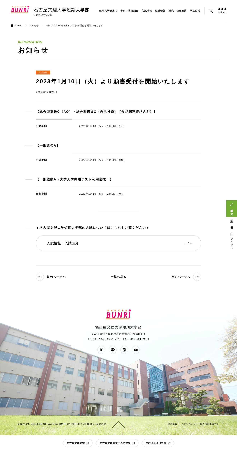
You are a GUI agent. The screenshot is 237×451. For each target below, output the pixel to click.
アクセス (231, 242)
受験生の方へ (231, 210)
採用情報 (172, 424)
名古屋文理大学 (76, 443)
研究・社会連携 (178, 10)
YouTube (136, 350)
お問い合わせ (189, 424)
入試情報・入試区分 (63, 243)
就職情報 (160, 10)
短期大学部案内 (108, 10)
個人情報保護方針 (209, 424)
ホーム (18, 25)
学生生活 (195, 10)
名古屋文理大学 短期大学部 (62, 9)
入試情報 (147, 10)
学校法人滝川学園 (156, 443)
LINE (113, 350)
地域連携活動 (231, 224)
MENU (222, 11)
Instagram (124, 350)
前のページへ (51, 277)
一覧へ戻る (118, 276)
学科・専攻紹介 (129, 10)
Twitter (101, 350)
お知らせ (34, 25)
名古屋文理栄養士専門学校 (115, 443)
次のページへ (186, 277)
